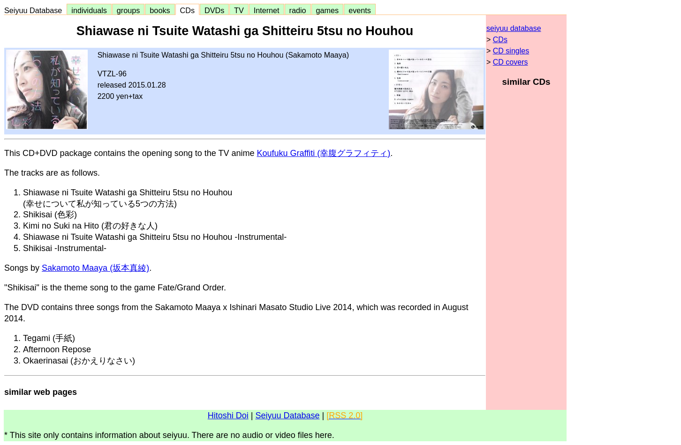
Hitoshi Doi (228, 415)
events (359, 10)
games (327, 10)
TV (239, 10)
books (159, 10)
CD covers (510, 62)
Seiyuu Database (35, 10)
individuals (89, 10)
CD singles (511, 51)
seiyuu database (513, 28)
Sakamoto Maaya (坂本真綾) (95, 268)
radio (297, 10)
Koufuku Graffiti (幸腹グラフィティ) (323, 153)
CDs (187, 10)
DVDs (214, 10)
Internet (267, 10)
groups (128, 10)
